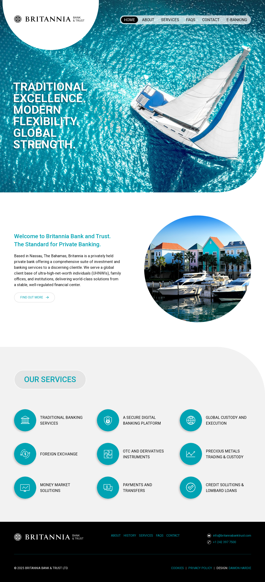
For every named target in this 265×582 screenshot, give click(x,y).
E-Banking (236, 20)
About (148, 20)
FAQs (190, 20)
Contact (211, 20)
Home (129, 20)
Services (170, 20)
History (130, 535)
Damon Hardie (240, 568)
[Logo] (132, 11)
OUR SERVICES (50, 379)
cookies (178, 568)
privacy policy (200, 568)
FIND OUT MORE (31, 297)
